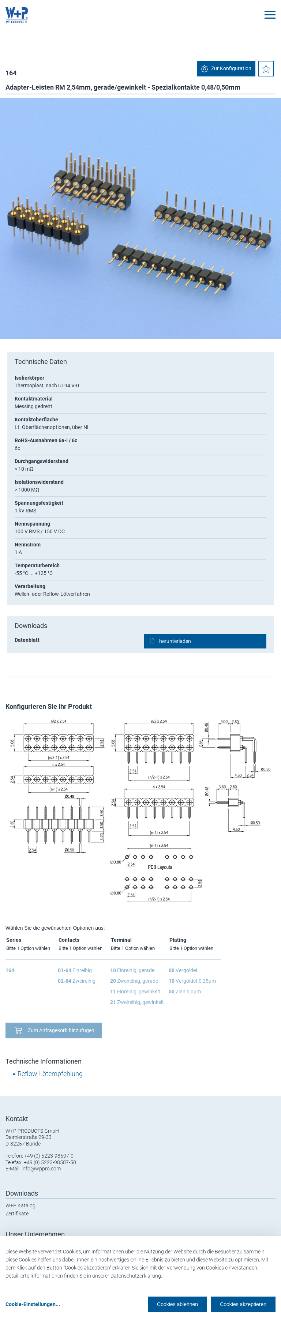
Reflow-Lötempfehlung (50, 1073)
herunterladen (175, 641)
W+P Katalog (20, 1205)
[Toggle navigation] (270, 14)
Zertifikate (17, 1213)
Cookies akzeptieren (243, 1304)
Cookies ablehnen (177, 1304)
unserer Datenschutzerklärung (126, 1276)
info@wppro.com (41, 1168)
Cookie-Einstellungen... (32, 1304)
